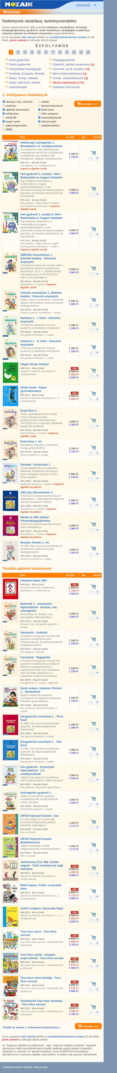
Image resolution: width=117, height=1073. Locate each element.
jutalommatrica (49, 125)
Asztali (43, 1067)
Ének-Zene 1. (28, 410)
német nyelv (47, 121)
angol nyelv (11, 121)
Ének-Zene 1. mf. (31, 441)
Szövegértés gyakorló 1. (36, 792)
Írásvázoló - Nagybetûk (35, 657)
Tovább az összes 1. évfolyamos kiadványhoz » (32, 1027)
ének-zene (46, 109)
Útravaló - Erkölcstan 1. (35, 464)
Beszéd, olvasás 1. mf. (35, 542)
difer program (48, 113)
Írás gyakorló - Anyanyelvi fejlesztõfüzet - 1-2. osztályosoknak (37, 770)
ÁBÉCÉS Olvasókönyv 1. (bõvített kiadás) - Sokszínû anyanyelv (38, 258)
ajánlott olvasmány (16, 109)
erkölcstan (11, 113)
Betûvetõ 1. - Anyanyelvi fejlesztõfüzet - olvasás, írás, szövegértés (38, 607)
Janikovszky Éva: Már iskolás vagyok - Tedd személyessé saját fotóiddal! (41, 866)
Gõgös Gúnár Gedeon (34, 364)
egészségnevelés (15, 125)
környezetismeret (50, 105)
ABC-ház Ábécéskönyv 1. (36, 492)
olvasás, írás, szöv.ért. (18, 101)
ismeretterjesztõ (49, 117)
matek (43, 101)
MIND (7, 129)
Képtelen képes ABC (33, 580)
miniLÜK (9, 117)
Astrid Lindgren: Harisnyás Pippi (41, 908)
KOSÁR (84, 104)
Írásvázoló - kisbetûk (33, 632)
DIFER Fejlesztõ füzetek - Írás (39, 815)
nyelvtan (9, 105)
